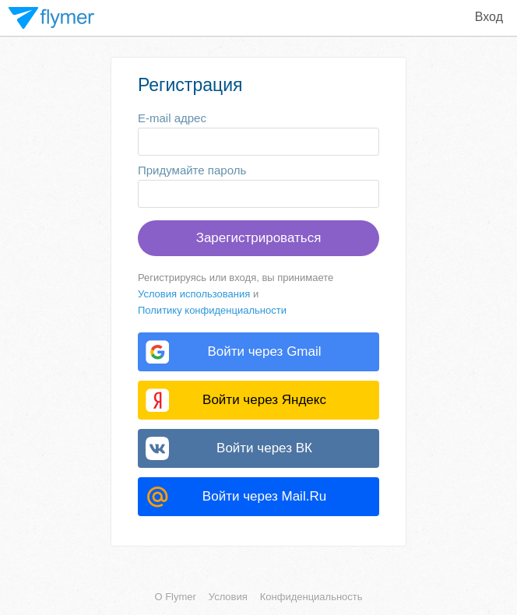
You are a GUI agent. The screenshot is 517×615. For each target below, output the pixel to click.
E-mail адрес (172, 118)
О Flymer (174, 597)
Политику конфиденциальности (212, 310)
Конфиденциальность (311, 597)
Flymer (51, 18)
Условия (228, 597)
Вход (489, 16)
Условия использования (194, 294)
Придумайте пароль (192, 170)
